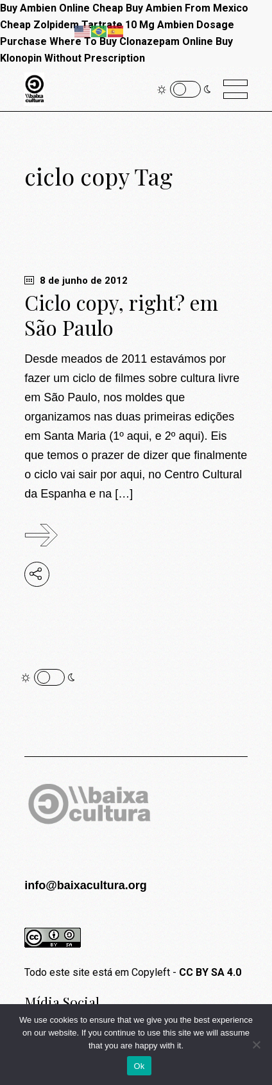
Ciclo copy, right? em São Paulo (121, 314)
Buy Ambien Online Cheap (61, 8)
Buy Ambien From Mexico (187, 8)
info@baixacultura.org (85, 885)
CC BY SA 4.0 (210, 972)
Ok (138, 1066)
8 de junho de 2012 (76, 280)
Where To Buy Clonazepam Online (131, 41)
